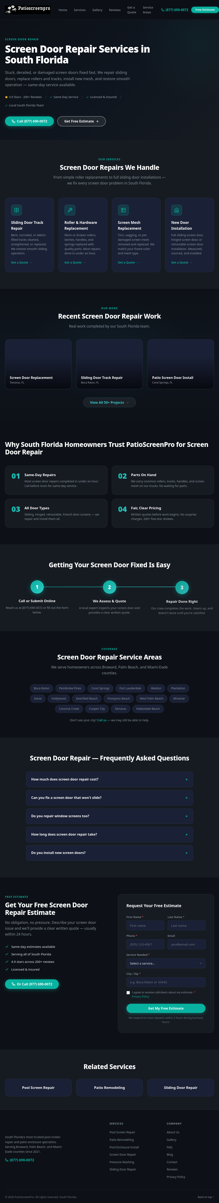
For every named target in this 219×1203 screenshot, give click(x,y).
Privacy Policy (140, 996)
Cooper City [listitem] (97, 709)
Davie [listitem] (38, 698)
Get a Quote (131, 9)
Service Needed (138, 955)
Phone (132, 936)
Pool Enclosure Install (124, 1147)
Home (63, 10)
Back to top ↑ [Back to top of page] (206, 1197)
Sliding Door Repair (180, 1092)
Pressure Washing (122, 1162)
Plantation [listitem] (178, 688)
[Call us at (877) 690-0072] (174, 10)
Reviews (115, 10)
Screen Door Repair (123, 1154)
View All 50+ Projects (109, 402)
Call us (102, 720)
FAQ (169, 1147)
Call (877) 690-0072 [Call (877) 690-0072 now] (29, 121)
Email (171, 936)
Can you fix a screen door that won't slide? (66, 797)
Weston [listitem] (156, 688)
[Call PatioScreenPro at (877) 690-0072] (19, 1160)
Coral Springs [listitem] (100, 688)
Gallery (97, 10)
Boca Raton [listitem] (41, 688)
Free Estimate (205, 9)
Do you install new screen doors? (58, 852)
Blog (170, 1154)
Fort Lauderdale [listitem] (130, 688)
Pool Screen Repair (38, 1092)
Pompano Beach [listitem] (119, 698)
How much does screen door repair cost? (65, 779)
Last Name (176, 917)
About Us (173, 1132)
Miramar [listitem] (179, 698)
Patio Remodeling (109, 1092)
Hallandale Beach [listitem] (148, 709)
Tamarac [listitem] (121, 709)
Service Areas (148, 9)
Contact (172, 1162)
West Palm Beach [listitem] (151, 698)
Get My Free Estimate (166, 1008)
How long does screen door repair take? (64, 834)
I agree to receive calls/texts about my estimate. (163, 994)
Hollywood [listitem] (59, 698)
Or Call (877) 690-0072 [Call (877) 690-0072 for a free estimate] (32, 984)
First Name (135, 917)
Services (80, 10)
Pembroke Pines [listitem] (70, 688)
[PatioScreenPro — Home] (28, 9)
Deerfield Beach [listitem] (87, 698)
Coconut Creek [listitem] (69, 709)
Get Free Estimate (81, 121)
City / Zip (134, 974)
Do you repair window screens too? (60, 816)
